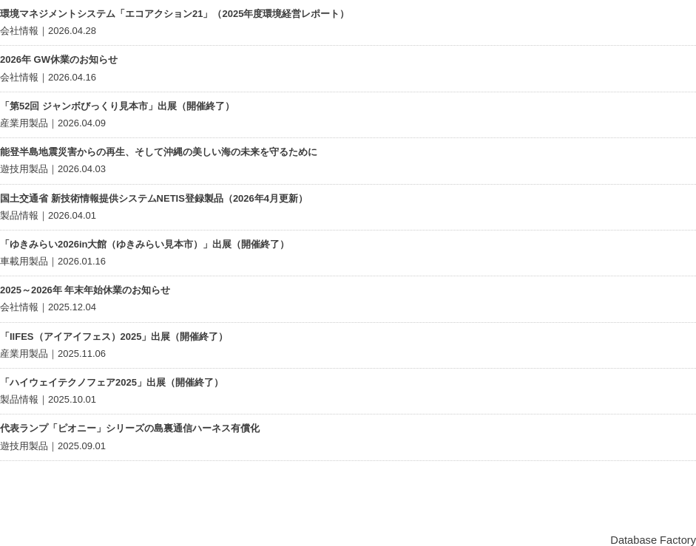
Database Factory (653, 540)
